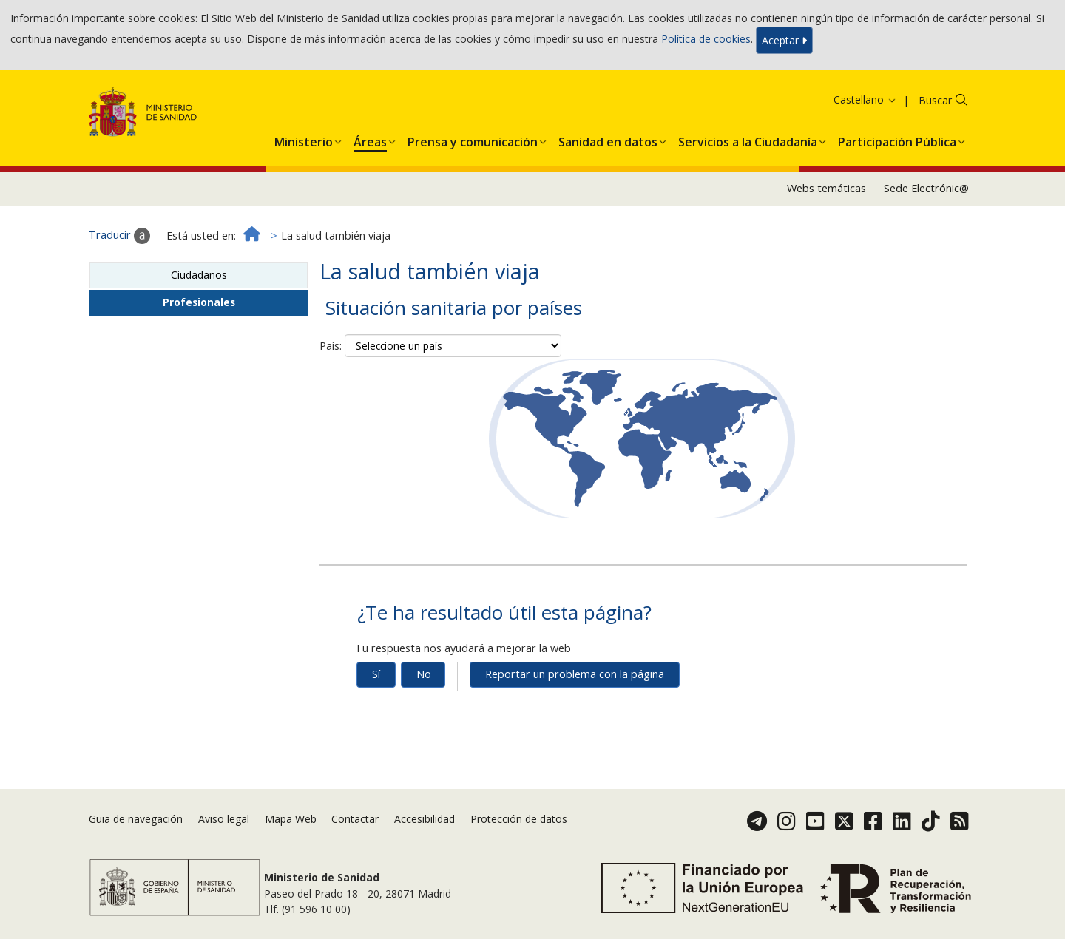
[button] (303, 139)
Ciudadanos (199, 275)
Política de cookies (706, 39)
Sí (376, 674)
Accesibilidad (424, 819)
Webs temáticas (826, 188)
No (423, 674)
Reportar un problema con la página (574, 674)
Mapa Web (291, 819)
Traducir (119, 236)
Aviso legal (223, 819)
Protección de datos (518, 819)
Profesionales (199, 302)
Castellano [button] (865, 99)
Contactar (355, 819)
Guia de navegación (136, 819)
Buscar (935, 100)
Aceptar (784, 40)
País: (331, 346)
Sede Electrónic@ (926, 188)
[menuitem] (303, 139)
